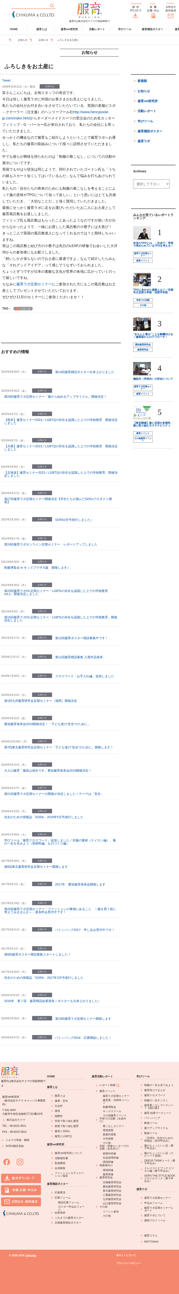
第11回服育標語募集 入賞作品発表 (79, 657)
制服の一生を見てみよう (158, 1085)
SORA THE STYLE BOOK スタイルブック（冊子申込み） (159, 1178)
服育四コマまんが (154, 1090)
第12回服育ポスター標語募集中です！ (81, 638)
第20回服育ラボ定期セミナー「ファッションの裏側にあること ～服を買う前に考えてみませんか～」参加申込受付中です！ (60, 910)
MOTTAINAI (151, 1241)
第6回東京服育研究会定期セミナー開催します (36, 866)
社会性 (59, 1106)
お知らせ (22, 40)
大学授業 (108, 1138)
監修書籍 (60, 1163)
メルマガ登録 (13, 1140)
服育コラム (151, 1235)
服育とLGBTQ (63, 1136)
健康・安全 (61, 1100)
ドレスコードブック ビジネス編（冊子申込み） (159, 1169)
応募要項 (60, 1192)
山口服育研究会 (112, 1203)
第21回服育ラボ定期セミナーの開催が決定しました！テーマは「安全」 (54, 794)
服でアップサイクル (156, 1128)
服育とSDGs (62, 1131)
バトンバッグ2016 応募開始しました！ (83, 1037)
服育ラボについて (154, 1215)
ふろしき (25, 308)
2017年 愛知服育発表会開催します (80, 884)
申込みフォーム (153, 1203)
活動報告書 (61, 1158)
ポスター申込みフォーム (71, 1208)
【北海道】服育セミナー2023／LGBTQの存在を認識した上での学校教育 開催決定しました (61, 474)
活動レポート (97, 29)
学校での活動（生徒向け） (112, 1120)
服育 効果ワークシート (157, 1113)
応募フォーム (63, 1197)
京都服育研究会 (112, 1182)
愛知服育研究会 (143, 344)
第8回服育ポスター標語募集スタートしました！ (37, 954)
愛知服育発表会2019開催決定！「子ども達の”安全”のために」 (47, 724)
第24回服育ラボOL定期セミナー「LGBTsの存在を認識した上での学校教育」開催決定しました (60, 618)
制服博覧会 (109, 1107)
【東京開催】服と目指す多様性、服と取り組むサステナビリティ (153, 424)
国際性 (59, 1116)
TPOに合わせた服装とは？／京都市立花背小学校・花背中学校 (153, 291)
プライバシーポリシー (128, 1263)
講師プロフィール (154, 1220)
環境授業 (108, 1130)
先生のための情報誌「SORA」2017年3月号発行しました (44, 977)
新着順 (142, 80)
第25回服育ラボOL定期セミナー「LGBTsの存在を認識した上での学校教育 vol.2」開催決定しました (56, 592)
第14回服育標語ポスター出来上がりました (85, 372)
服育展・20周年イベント (116, 1101)
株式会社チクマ (16, 1119)
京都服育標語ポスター (68, 1222)
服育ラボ (144, 141)
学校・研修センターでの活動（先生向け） (114, 1147)
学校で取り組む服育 (67, 1121)
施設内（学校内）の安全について (153, 378)
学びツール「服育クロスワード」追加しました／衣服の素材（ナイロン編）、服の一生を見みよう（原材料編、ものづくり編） (60, 842)
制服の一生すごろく (156, 1100)
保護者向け (106, 1165)
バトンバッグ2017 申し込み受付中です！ (85, 930)
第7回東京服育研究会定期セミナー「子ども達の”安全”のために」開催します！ (58, 747)
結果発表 (60, 1212)
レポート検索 (109, 1085)
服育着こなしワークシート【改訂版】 (158, 1106)
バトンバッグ (152, 1118)
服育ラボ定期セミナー (34, 284)
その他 (143, 305)
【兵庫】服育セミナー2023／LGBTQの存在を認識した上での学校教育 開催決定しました (61, 447)
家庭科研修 (109, 1153)
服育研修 (108, 1174)
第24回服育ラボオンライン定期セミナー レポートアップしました (51, 544)
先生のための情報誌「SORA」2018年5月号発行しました (44, 817)
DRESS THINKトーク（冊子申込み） (159, 1162)
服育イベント (143, 260)
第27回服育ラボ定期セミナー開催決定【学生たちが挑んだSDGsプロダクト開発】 (58, 500)
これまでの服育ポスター (69, 1217)
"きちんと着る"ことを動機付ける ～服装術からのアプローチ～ (153, 336)
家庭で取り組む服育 (67, 1126)
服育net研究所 (69, 29)
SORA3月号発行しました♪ (73, 519)
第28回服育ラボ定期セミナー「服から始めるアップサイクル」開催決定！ (55, 396)
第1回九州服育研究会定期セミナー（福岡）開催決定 (40, 700)
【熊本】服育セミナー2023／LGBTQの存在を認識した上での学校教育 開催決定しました (61, 421)
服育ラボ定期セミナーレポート (158, 1209)
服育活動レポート (102, 1076)
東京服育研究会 (112, 1190)
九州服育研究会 (112, 1199)
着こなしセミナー (113, 1126)
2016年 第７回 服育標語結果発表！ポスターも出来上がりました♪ (51, 1001)
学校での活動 (143, 300)
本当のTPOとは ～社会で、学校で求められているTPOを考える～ (153, 244)
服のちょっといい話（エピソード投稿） (158, 1154)
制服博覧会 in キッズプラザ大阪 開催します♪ (36, 567)
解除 (26, 1140)
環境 (57, 1111)
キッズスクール (112, 1111)
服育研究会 (142, 349)
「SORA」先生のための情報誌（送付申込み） (158, 1139)
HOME (14, 29)
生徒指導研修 (111, 1157)
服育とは (41, 29)
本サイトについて (126, 1255)
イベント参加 (111, 1211)
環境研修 (108, 1162)
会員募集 (60, 1168)
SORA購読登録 (15, 1146)
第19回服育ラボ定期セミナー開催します (83, 1018)
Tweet (6, 80)
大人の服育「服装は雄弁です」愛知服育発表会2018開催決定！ (48, 770)
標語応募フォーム (68, 1202)
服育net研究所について (68, 1153)
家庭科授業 (109, 1134)
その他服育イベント (143, 439)
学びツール (124, 29)
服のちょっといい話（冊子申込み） (158, 1147)
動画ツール (151, 1123)
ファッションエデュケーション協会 (69, 1174)
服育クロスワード (154, 1095)
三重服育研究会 (112, 1195)
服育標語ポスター (152, 29)
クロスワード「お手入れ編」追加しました (84, 676)
